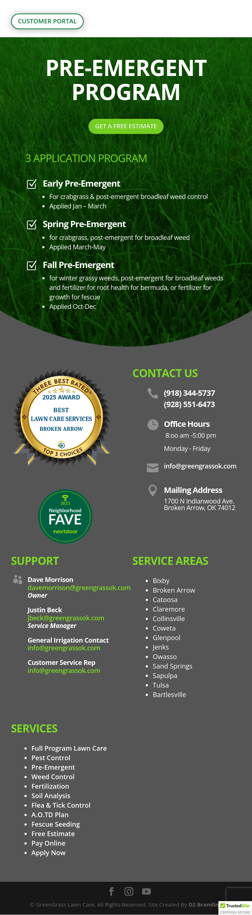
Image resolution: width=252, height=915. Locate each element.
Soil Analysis (50, 795)
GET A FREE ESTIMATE (126, 125)
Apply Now (48, 852)
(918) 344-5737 (189, 392)
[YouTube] (146, 892)
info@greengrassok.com (64, 647)
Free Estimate (53, 833)
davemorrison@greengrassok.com (79, 587)
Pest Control (50, 757)
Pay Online (48, 843)
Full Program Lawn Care (69, 748)
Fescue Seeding (55, 824)
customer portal (47, 21)
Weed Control (53, 776)
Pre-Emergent (53, 767)
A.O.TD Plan (50, 814)
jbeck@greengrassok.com (66, 617)
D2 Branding (205, 904)
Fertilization (50, 786)
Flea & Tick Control (61, 805)
